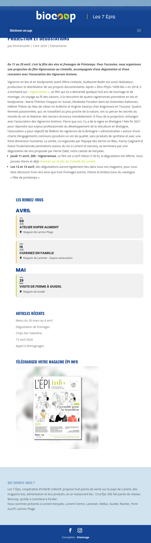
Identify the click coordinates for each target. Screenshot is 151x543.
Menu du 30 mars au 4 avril (34, 320)
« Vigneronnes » (38, 92)
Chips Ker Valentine (29, 333)
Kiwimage (83, 537)
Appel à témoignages (30, 346)
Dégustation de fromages (33, 327)
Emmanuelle (21, 46)
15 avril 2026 (24, 339)
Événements (58, 46)
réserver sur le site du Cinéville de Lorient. (68, 161)
